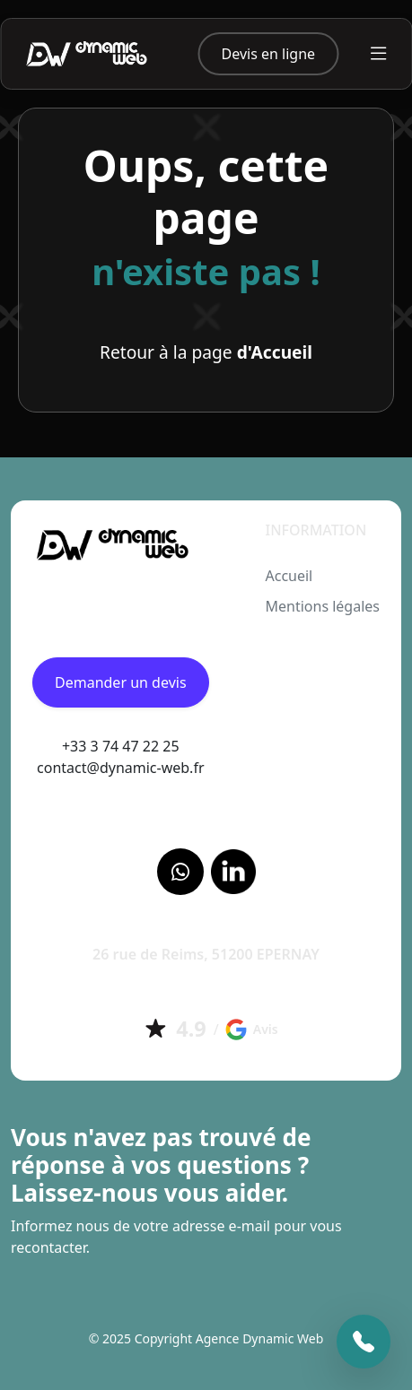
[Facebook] (180, 871)
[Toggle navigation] (378, 53)
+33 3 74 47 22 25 (121, 746)
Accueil (288, 576)
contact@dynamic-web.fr (120, 768)
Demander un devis (121, 682)
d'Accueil (274, 352)
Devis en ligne (269, 54)
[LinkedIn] (233, 871)
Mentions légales (322, 606)
